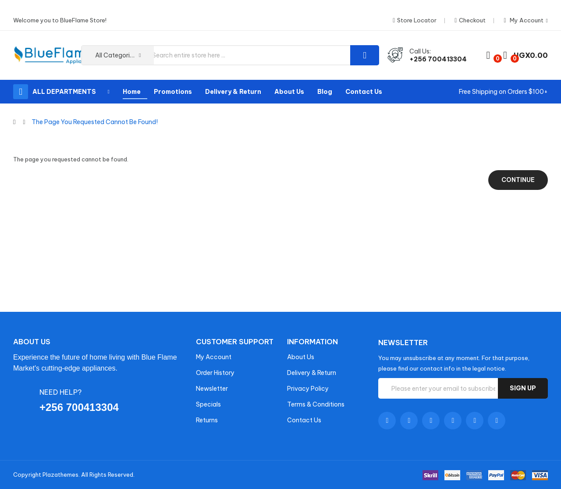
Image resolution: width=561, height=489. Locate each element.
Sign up (523, 388)
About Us (300, 357)
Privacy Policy (308, 389)
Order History (215, 373)
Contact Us (304, 420)
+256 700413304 (438, 59)
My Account (213, 357)
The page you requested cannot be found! (95, 122)
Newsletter (212, 389)
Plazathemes (60, 474)
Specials (208, 404)
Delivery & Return (311, 373)
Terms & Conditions (315, 404)
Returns (207, 420)
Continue (518, 180)
